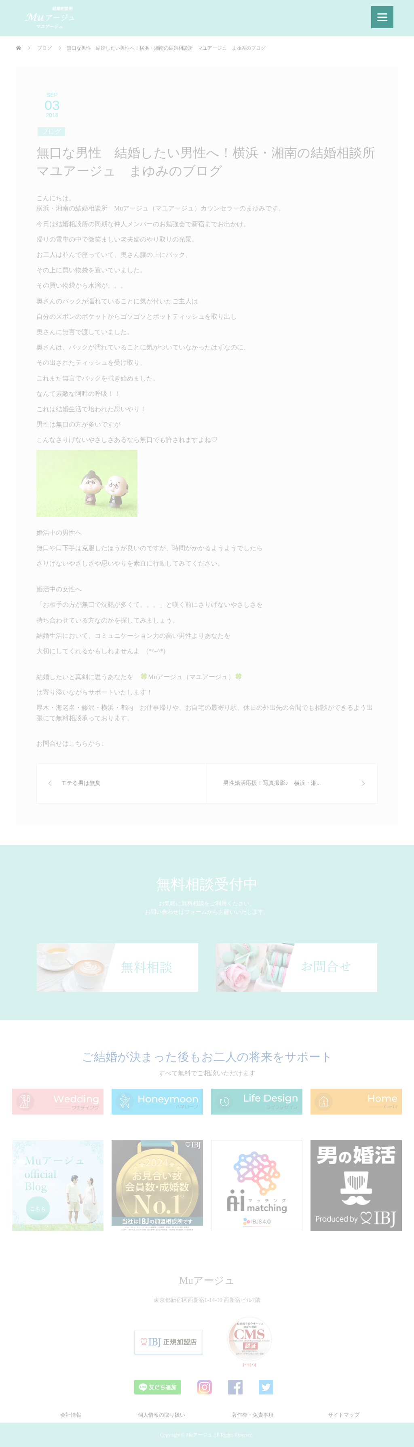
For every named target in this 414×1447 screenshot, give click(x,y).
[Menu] (382, 17)
